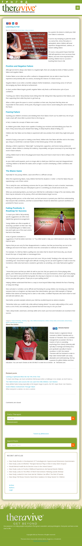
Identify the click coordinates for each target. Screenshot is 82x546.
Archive (11, 485)
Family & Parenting (16, 320)
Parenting (24, 320)
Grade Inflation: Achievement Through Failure (20, 387)
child (31, 320)
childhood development (39, 320)
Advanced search (12, 422)
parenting (20, 322)
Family (51, 320)
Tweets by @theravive (41, 434)
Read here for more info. (41, 541)
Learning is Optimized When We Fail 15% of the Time (23, 377)
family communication (59, 320)
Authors (11, 488)
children (47, 320)
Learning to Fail (13, 27)
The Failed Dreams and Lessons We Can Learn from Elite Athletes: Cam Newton (32, 382)
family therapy (68, 320)
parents (8, 322)
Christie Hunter (21, 30)
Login (11, 490)
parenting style (14, 322)
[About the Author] (29, 30)
